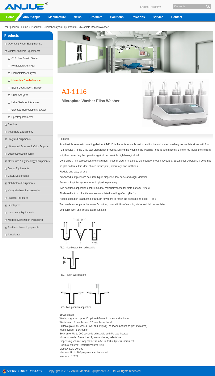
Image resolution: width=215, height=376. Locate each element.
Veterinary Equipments (20, 131)
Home (10, 17)
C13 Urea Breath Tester (25, 58)
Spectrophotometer (22, 117)
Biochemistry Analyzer (24, 73)
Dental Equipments (18, 168)
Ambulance (14, 234)
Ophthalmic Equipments (21, 183)
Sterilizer (13, 124)
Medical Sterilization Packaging (25, 219)
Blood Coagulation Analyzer (27, 87)
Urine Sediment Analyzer (25, 102)
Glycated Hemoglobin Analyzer (29, 109)
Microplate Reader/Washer (94, 27)
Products (95, 17)
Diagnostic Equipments (21, 153)
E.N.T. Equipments (18, 175)
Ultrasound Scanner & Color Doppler (28, 146)
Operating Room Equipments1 (25, 43)
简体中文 (156, 6)
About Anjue (32, 17)
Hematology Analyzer (23, 65)
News (78, 17)
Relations (138, 17)
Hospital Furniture (18, 197)
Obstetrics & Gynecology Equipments (29, 161)
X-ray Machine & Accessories (24, 190)
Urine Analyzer (20, 95)
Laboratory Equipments (21, 212)
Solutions (117, 17)
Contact (176, 17)
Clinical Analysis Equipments (60, 27)
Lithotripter (14, 205)
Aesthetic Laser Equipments (23, 227)
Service (158, 17)
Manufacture (57, 17)
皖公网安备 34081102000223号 (22, 371)
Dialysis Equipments (19, 139)
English (144, 6)
